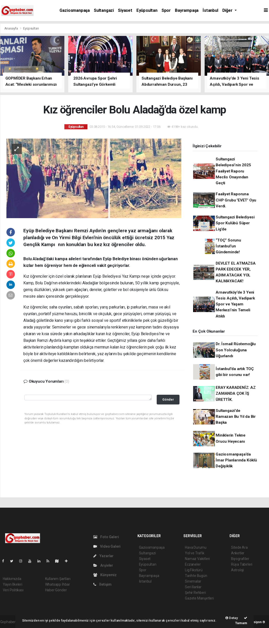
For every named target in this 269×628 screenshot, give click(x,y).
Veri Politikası (13, 590)
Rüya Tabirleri (241, 564)
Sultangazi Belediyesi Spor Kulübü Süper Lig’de (235, 223)
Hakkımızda (12, 579)
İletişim (102, 584)
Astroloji (237, 570)
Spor (166, 10)
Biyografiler (240, 559)
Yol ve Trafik (194, 553)
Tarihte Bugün (196, 576)
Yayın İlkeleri (12, 584)
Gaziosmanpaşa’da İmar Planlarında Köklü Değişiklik (236, 460)
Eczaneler (193, 564)
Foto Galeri (106, 537)
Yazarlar (103, 556)
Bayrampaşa (186, 10)
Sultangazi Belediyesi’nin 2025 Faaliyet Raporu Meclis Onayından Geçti (233, 171)
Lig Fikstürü (194, 570)
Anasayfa (11, 28)
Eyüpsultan (146, 10)
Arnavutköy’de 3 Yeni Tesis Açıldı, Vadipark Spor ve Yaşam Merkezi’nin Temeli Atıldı (235, 304)
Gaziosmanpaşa (74, 10)
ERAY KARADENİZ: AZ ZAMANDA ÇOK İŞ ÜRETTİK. (236, 393)
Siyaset (125, 10)
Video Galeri (107, 546)
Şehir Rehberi (195, 593)
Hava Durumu (195, 547)
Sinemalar (193, 581)
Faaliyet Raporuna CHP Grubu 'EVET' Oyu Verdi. (236, 200)
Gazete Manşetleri (199, 598)
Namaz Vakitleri (197, 559)
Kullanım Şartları (58, 579)
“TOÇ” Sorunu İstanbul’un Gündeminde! (228, 246)
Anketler (237, 553)
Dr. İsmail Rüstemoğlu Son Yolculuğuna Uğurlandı (236, 350)
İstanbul (210, 10)
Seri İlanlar (193, 587)
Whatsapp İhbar (57, 584)
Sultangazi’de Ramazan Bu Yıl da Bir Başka (236, 416)
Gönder (168, 399)
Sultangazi (104, 10)
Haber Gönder (56, 590)
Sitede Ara (239, 547)
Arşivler (103, 565)
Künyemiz (105, 575)
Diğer (228, 10)
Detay (231, 618)
